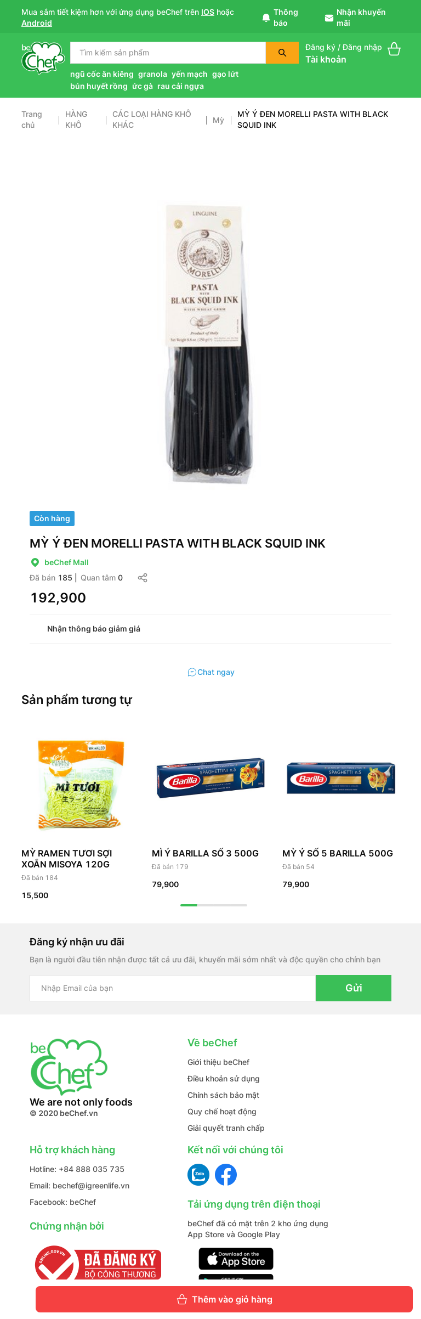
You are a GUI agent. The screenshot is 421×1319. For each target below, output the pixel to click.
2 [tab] (205, 905)
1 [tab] (189, 905)
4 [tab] (238, 905)
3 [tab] (222, 905)
